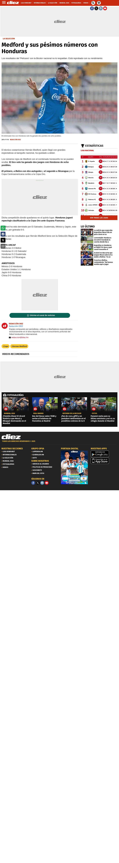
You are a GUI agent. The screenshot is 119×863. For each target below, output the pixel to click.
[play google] (104, 454)
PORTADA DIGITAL (69, 448)
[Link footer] (11, 436)
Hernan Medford (19, 346)
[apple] (104, 461)
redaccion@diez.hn (18, 337)
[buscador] (93, 3)
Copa (6, 346)
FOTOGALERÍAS (15, 395)
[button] (3, 228)
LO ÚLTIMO (88, 226)
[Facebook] (33, 482)
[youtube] (47, 482)
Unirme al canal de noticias (42, 315)
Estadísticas (94, 145)
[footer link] (59, 442)
